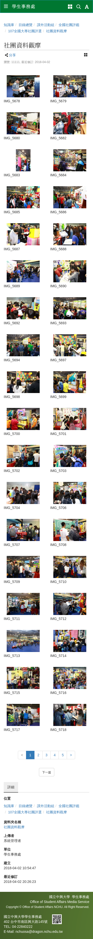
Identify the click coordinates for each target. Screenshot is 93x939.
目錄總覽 (25, 25)
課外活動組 (45, 25)
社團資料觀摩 (56, 31)
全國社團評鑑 (69, 25)
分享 (12, 55)
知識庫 (9, 25)
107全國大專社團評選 (25, 31)
